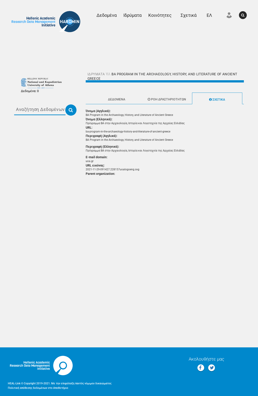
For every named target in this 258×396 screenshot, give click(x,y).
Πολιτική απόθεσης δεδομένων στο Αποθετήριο (38, 388)
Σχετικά (189, 15)
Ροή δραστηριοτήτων (167, 99)
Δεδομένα (106, 15)
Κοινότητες (160, 15)
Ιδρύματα (132, 15)
